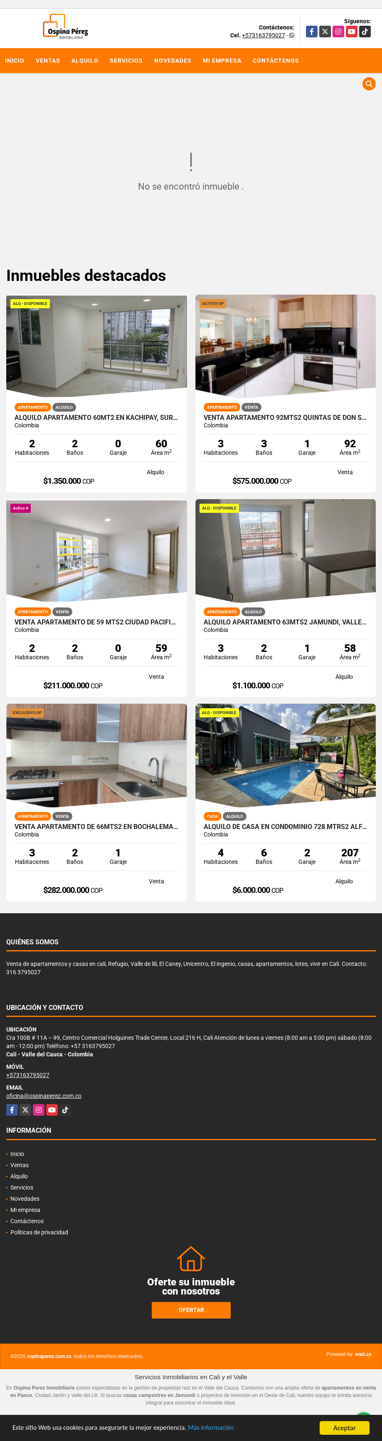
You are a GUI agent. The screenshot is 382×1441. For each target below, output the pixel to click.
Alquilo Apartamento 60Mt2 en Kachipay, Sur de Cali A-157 (97, 418)
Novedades (173, 60)
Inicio (15, 60)
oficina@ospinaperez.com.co (43, 1095)
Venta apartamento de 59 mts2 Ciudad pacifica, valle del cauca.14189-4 (97, 622)
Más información (221, 1428)
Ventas (48, 60)
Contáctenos (276, 60)
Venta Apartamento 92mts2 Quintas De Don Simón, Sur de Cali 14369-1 (286, 418)
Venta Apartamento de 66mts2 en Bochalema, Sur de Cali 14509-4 (97, 827)
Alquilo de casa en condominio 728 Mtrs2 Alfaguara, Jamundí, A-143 (286, 827)
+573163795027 (263, 35)
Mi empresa (222, 60)
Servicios (126, 60)
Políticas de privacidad (39, 1232)
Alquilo (85, 60)
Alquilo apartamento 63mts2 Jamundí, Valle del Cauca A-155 (286, 622)
